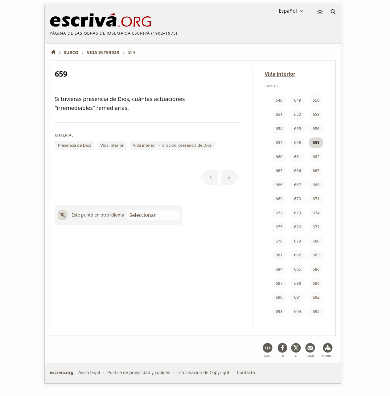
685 (297, 269)
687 (279, 283)
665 (316, 170)
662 (316, 156)
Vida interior (112, 145)
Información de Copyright (203, 372)
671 (316, 198)
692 (316, 297)
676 (297, 227)
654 (279, 128)
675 (279, 227)
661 (297, 156)
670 (297, 198)
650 (316, 100)
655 (297, 128)
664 (297, 170)
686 (316, 269)
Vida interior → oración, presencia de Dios (172, 145)
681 (279, 255)
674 (316, 213)
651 (279, 114)
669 (279, 198)
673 (297, 213)
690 (279, 297)
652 (297, 114)
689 (316, 283)
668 (316, 184)
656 (316, 128)
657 (279, 142)
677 (316, 227)
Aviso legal (89, 372)
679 (297, 241)
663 (279, 170)
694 (297, 311)
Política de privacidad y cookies (138, 372)
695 (316, 311)
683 (316, 255)
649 (297, 100)
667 (297, 184)
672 (279, 213)
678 (279, 241)
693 (279, 311)
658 (297, 142)
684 (279, 269)
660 (279, 156)
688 (297, 283)
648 (279, 100)
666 (279, 184)
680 (316, 241)
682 (297, 255)
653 (316, 114)
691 (297, 297)
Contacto (246, 372)
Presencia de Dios (74, 145)
